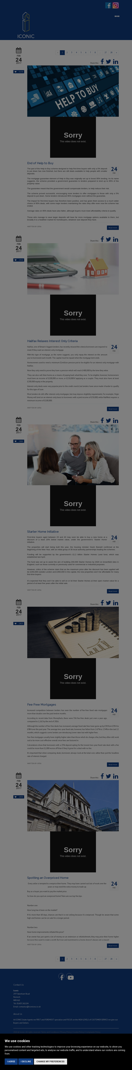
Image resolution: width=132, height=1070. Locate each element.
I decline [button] (26, 1061)
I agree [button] (11, 1061)
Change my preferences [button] (50, 1061)
